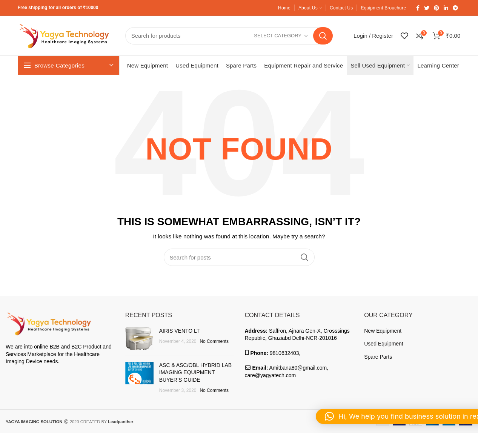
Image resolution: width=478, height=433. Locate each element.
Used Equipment (383, 344)
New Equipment (382, 331)
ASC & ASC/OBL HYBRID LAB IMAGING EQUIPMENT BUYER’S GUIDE (195, 372)
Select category (277, 35)
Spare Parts (378, 357)
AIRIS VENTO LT (179, 331)
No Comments (214, 341)
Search (323, 36)
